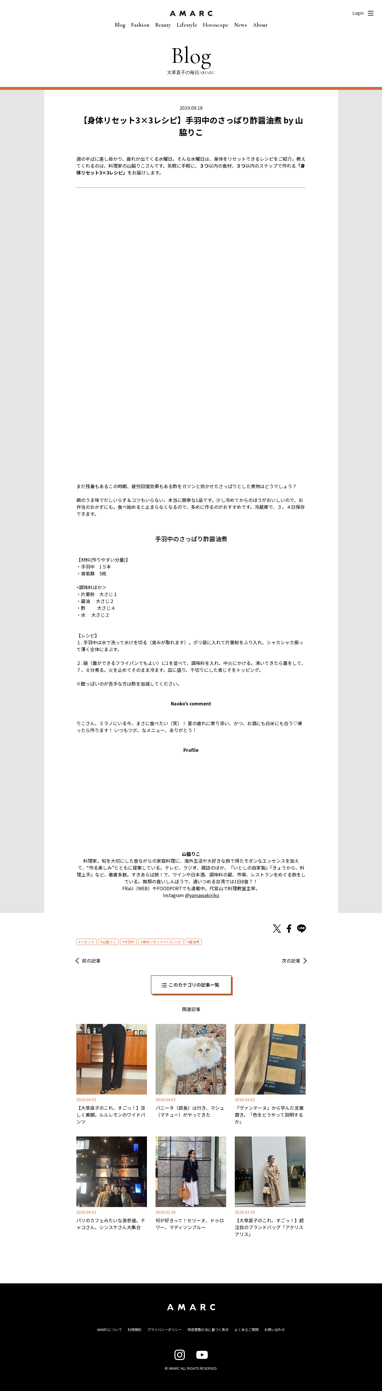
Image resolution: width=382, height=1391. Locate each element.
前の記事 (91, 960)
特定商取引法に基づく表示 (208, 1329)
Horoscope (215, 25)
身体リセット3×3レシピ (162, 941)
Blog (120, 25)
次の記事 (291, 960)
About (260, 25)
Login (358, 13)
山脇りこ (109, 941)
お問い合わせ (274, 1329)
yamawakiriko (204, 895)
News (240, 25)
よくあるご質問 (246, 1329)
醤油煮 (194, 941)
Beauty (163, 25)
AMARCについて (109, 1329)
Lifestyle (187, 25)
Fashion (140, 25)
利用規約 (134, 1329)
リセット (87, 941)
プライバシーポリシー (164, 1329)
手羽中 (129, 941)
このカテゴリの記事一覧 (194, 984)
